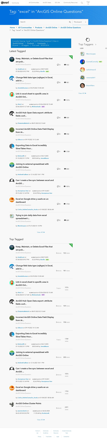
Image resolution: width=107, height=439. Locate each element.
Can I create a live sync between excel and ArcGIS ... (35, 182)
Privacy (39, 436)
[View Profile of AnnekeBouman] (23, 88)
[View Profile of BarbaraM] (21, 156)
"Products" (30, 43)
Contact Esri (66, 436)
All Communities (34, 2)
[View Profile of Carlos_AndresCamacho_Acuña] (28, 209)
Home (12, 28)
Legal (57, 436)
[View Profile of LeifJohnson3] (91, 70)
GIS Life (57, 2)
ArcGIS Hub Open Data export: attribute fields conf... (34, 114)
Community (15, 3)
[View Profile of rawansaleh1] (90, 78)
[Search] (45, 22)
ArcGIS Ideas (47, 2)
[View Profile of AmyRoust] (21, 69)
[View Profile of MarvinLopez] (22, 226)
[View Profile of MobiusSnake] (36, 106)
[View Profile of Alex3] (20, 104)
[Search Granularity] (80, 22)
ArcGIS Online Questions (71, 28)
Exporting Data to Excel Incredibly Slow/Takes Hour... (31, 147)
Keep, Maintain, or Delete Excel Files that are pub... (34, 60)
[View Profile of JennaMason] (45, 158)
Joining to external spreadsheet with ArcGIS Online (32, 165)
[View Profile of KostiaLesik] (45, 413)
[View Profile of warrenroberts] (22, 411)
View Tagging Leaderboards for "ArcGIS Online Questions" (88, 44)
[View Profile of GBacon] (20, 139)
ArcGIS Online (51, 28)
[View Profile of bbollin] (42, 71)
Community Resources (70, 2)
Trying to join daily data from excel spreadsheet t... (31, 217)
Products (38, 28)
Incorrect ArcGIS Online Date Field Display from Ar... (35, 130)
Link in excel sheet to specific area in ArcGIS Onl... (32, 95)
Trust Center (49, 436)
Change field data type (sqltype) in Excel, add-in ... (34, 79)
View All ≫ (41, 232)
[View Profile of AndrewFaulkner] (23, 174)
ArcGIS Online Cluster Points (28, 403)
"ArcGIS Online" (18, 43)
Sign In (88, 3)
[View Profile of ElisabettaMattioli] (23, 123)
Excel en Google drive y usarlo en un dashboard (32, 200)
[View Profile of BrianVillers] (90, 85)
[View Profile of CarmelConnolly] (92, 62)
